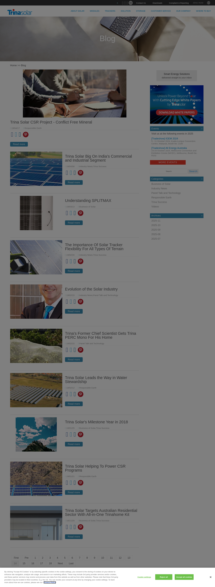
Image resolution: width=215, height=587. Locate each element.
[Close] (211, 577)
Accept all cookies (184, 577)
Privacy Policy (50, 582)
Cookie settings (144, 577)
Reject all (164, 577)
